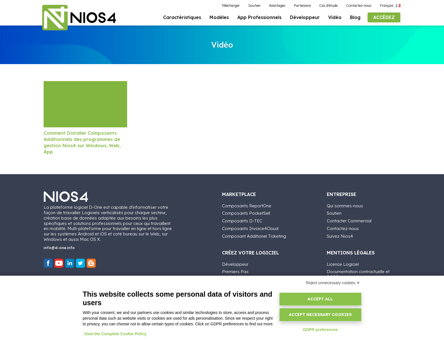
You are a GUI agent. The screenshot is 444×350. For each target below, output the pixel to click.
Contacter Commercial (349, 220)
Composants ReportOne (246, 205)
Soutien (334, 212)
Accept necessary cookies (320, 314)
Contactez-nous (343, 228)
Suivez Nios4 (340, 235)
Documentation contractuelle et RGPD (358, 273)
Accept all (320, 298)
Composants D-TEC (242, 220)
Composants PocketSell (246, 212)
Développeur (235, 263)
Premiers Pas (235, 271)
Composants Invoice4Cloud (250, 228)
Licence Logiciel (343, 263)
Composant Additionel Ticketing (254, 235)
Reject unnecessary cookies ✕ (333, 283)
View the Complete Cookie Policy (115, 334)
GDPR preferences (320, 329)
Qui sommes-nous (345, 205)
